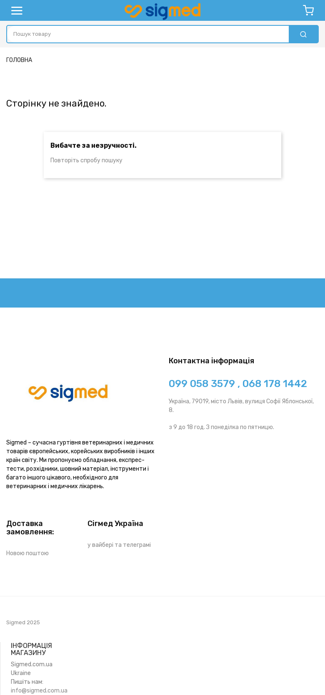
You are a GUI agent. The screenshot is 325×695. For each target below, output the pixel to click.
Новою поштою (27, 553)
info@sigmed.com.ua (39, 690)
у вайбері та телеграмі (119, 545)
